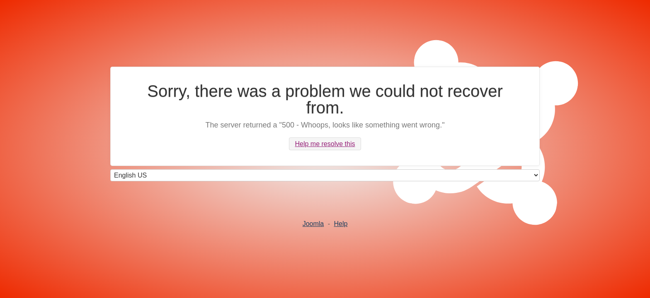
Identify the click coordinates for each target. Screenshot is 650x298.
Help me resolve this (325, 143)
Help (340, 223)
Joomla (313, 223)
